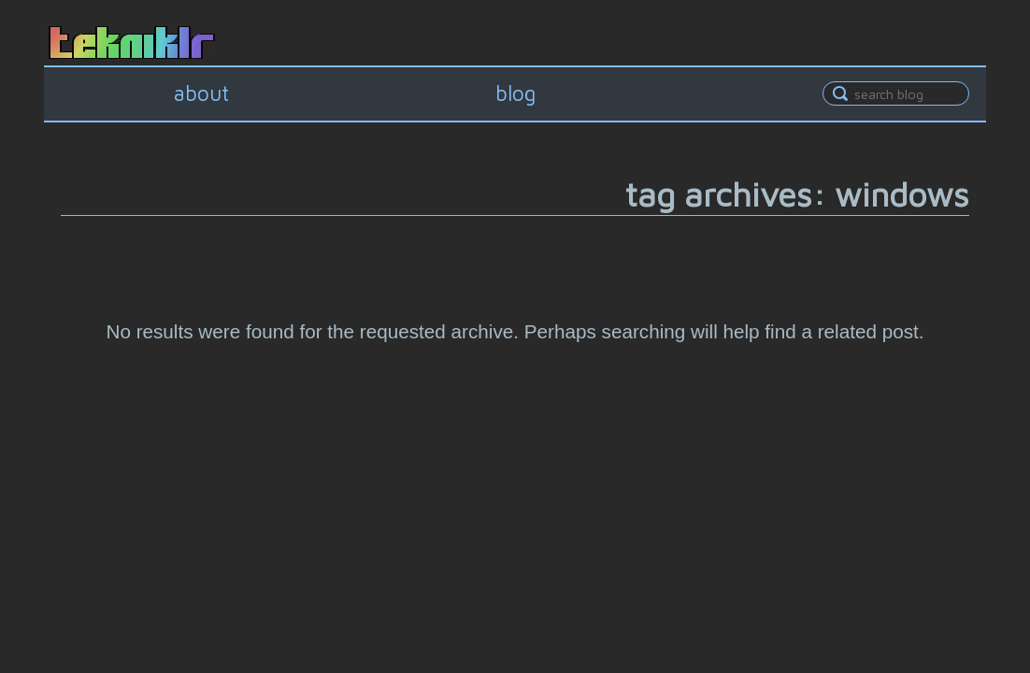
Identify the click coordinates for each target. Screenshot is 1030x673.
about (201, 93)
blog (515, 93)
